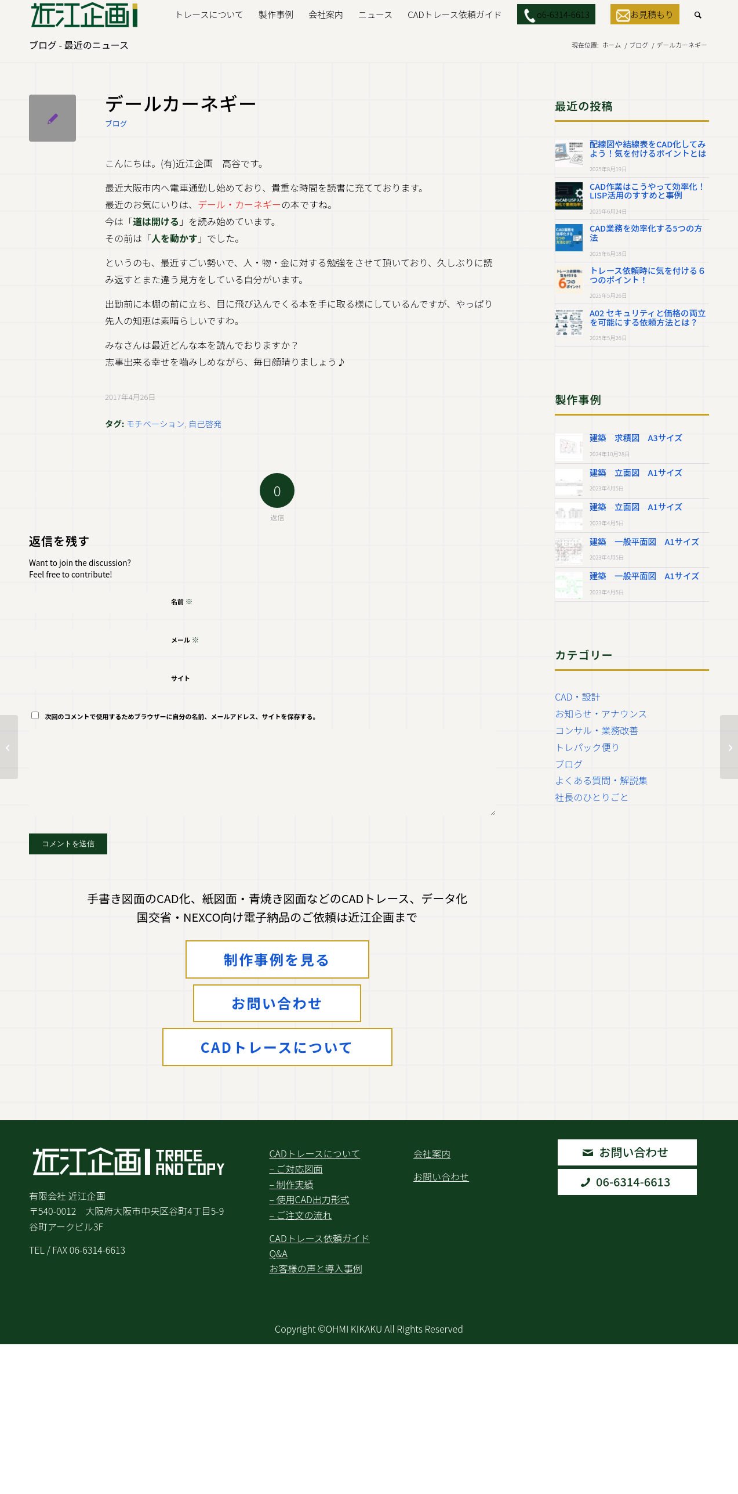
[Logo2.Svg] (84, 14)
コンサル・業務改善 (596, 730)
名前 (182, 601)
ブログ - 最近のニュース (79, 45)
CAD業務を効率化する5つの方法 (646, 232)
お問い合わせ (277, 1003)
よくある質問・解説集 (601, 780)
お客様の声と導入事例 (315, 1268)
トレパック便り (587, 747)
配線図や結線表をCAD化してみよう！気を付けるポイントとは (648, 148)
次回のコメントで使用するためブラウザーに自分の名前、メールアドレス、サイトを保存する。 (182, 716)
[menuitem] (209, 14)
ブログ (116, 123)
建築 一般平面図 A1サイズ (644, 541)
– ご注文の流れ (300, 1215)
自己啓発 (205, 423)
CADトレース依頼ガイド (319, 1238)
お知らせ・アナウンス (601, 713)
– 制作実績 (291, 1184)
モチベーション (155, 423)
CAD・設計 (577, 696)
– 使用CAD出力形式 (309, 1199)
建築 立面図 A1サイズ (636, 472)
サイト (180, 678)
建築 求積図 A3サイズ (636, 437)
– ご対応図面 (295, 1168)
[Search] (698, 14)
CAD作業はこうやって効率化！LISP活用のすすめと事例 (648, 190)
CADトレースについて (277, 1047)
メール (185, 639)
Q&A (278, 1253)
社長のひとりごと (592, 797)
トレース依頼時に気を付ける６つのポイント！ (648, 275)
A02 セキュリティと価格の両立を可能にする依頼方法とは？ (648, 317)
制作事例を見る (277, 959)
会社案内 (431, 1153)
